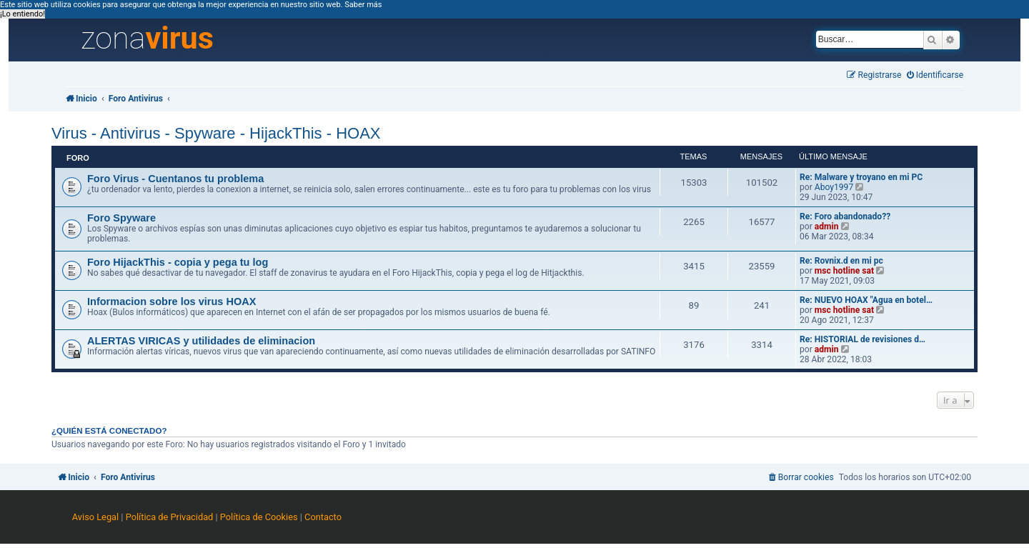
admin (827, 226)
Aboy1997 (834, 187)
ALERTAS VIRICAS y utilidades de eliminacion (201, 341)
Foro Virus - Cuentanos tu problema (175, 178)
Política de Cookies (259, 517)
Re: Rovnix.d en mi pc (841, 261)
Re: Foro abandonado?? (845, 216)
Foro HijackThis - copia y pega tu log (177, 262)
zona (147, 38)
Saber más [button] (363, 4)
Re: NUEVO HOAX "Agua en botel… (866, 300)
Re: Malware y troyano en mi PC (861, 177)
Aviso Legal (95, 517)
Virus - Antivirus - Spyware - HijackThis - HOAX (215, 133)
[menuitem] (935, 75)
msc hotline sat (844, 271)
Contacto (323, 517)
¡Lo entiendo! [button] (22, 14)
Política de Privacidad (170, 517)
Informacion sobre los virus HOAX (171, 301)
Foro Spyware (121, 218)
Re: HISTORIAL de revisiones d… (862, 339)
